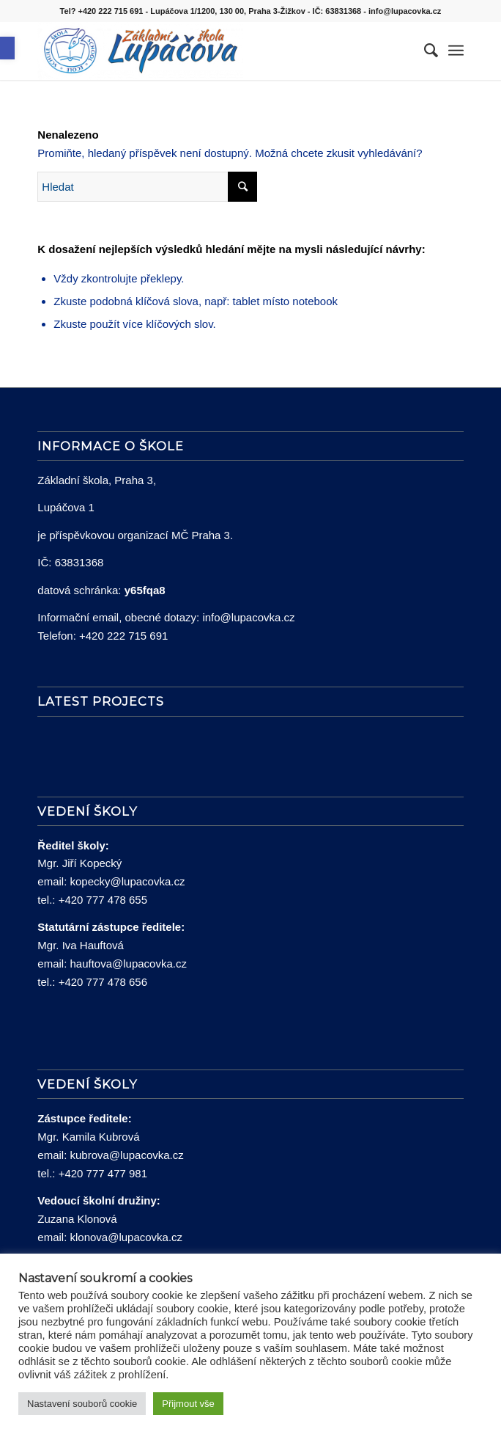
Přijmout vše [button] (188, 1403)
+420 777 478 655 (103, 899)
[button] (7, 48)
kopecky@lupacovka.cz (127, 881)
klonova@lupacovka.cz (126, 1237)
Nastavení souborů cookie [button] (82, 1403)
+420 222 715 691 (123, 635)
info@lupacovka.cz (248, 617)
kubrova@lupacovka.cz (126, 1155)
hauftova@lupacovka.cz (128, 963)
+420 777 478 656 (103, 982)
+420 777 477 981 (103, 1173)
